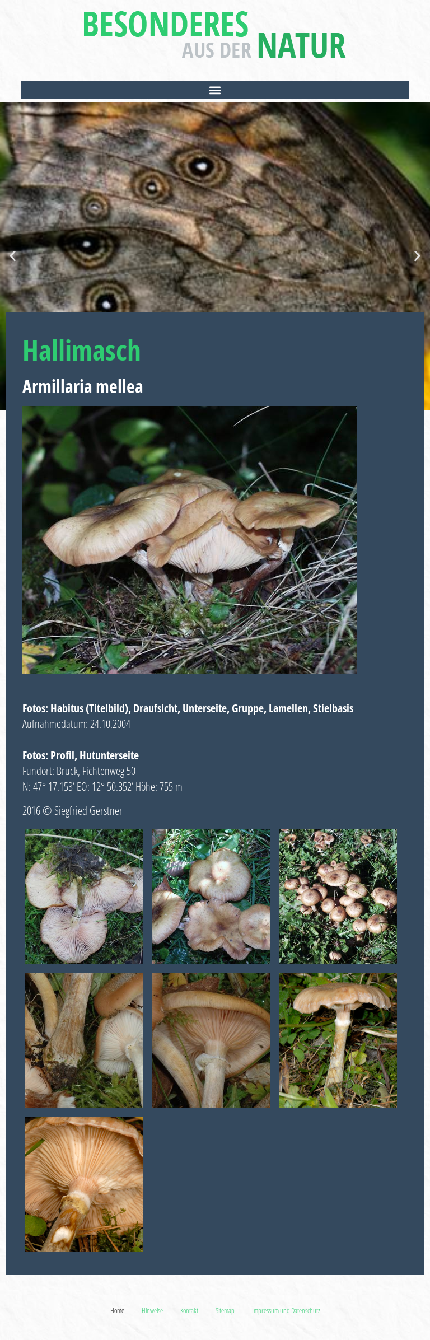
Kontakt (189, 1310)
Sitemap (225, 1310)
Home (117, 1310)
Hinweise (152, 1310)
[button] (214, 90)
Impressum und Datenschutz (286, 1310)
